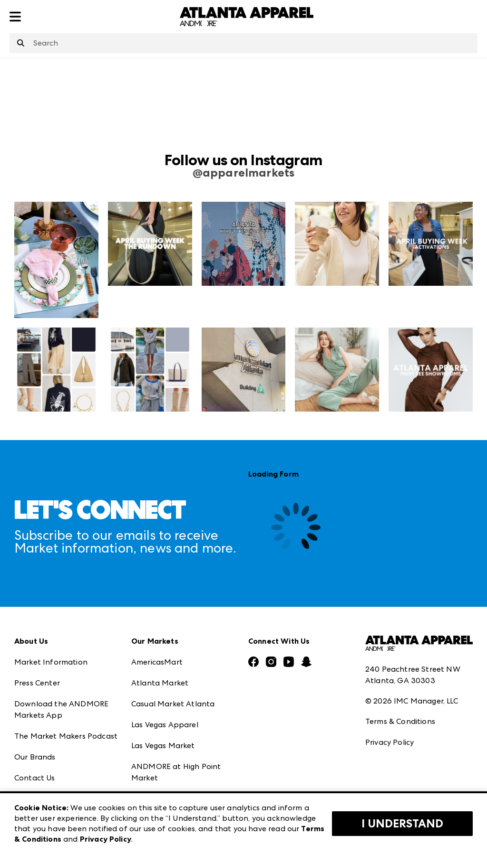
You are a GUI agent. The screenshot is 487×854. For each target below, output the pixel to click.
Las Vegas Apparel (164, 724)
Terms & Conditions (400, 721)
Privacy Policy (389, 742)
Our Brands (35, 756)
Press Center (37, 682)
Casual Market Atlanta (172, 703)
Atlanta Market (159, 682)
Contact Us (34, 777)
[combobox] (243, 43)
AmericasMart (157, 661)
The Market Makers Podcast (65, 736)
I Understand (402, 823)
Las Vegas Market (163, 745)
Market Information (51, 661)
